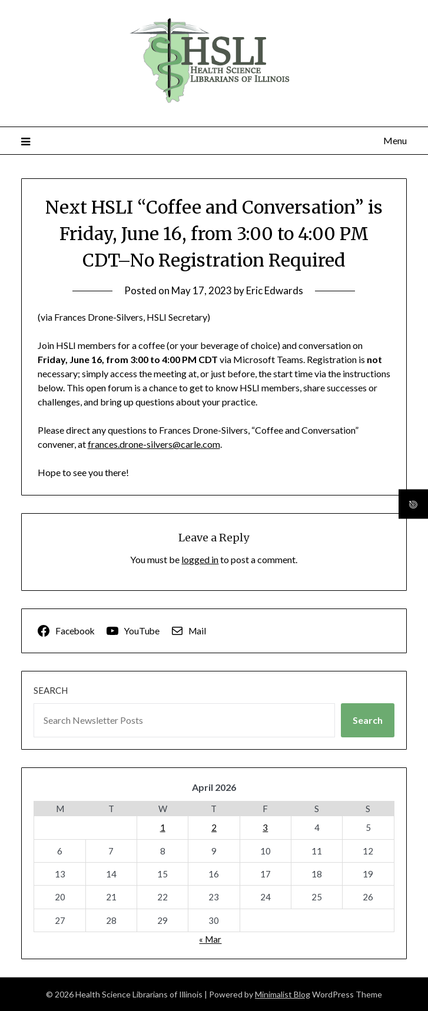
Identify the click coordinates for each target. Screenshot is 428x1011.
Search (51, 690)
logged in (199, 559)
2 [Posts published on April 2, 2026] (214, 827)
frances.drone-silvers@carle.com (154, 444)
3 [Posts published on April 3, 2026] (265, 827)
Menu (395, 140)
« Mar (210, 939)
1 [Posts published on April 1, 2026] (162, 827)
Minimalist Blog (282, 994)
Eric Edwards (274, 290)
